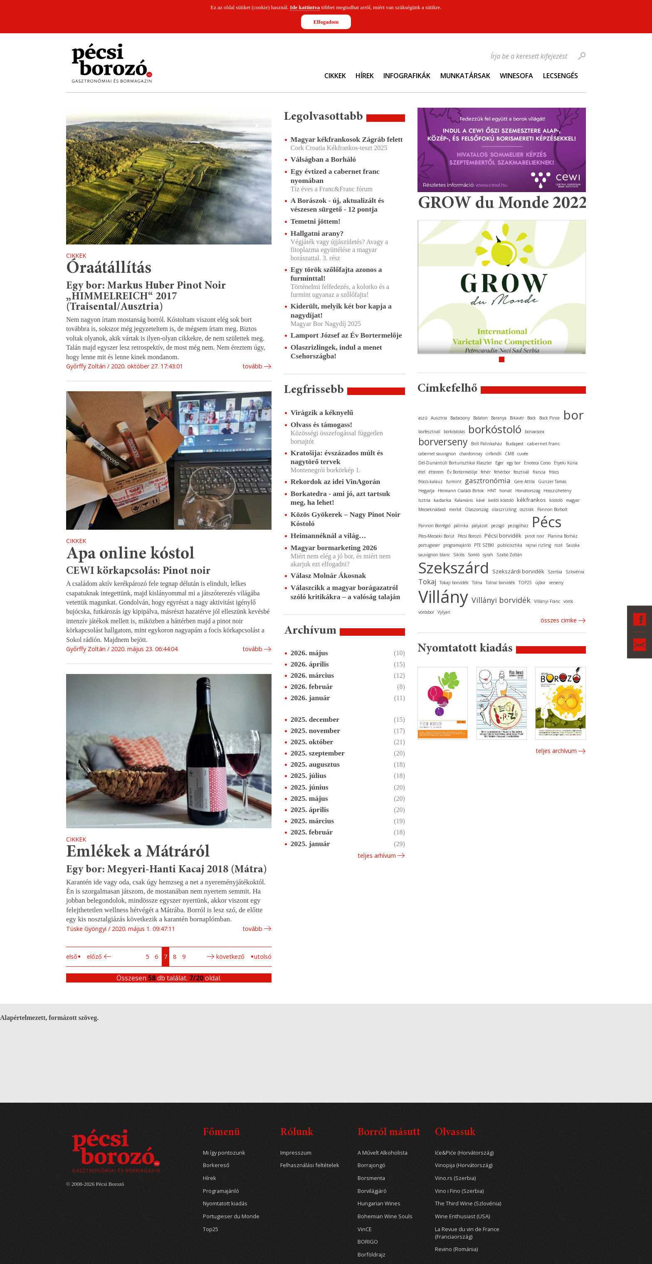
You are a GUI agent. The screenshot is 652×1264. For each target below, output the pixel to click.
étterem (436, 472)
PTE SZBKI (484, 545)
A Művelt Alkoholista (383, 1152)
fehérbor (502, 472)
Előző (94, 956)
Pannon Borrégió (434, 525)
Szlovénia (575, 572)
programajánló (457, 545)
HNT (491, 491)
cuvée (522, 454)
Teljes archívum (556, 751)
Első (71, 956)
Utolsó (263, 956)
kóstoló (556, 500)
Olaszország (476, 509)
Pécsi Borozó (469, 536)
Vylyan (443, 612)
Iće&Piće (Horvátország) (464, 1152)
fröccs (554, 472)
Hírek (365, 76)
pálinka (461, 525)
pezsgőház (518, 525)
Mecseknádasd (432, 509)
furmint (454, 481)
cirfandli (493, 454)
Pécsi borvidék (502, 535)
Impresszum (295, 1152)
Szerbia (555, 572)
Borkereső (216, 1165)
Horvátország (527, 491)
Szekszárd (453, 567)
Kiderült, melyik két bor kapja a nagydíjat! (341, 310)
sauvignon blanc (434, 555)
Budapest (515, 444)
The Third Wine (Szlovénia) (468, 1203)
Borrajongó (371, 1165)
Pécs (547, 521)
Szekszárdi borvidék (518, 571)
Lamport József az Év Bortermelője (346, 335)
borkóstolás (454, 431)
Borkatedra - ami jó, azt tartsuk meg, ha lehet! (340, 497)
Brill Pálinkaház (486, 444)
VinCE (365, 1229)
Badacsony (460, 418)
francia (539, 472)
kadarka (442, 500)
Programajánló (221, 1191)
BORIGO (368, 1241)
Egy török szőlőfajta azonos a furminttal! (336, 273)
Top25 (210, 1229)
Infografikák (406, 76)
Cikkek (335, 76)
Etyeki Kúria (566, 463)
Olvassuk (455, 1133)
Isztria (424, 500)
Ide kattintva (305, 7)
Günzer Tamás (552, 481)
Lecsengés (560, 76)
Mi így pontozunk (224, 1152)
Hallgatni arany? (317, 233)
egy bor (514, 463)
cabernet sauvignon (437, 454)
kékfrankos (531, 500)
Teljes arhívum (377, 855)
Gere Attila (524, 481)
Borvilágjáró (372, 1191)
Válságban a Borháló (323, 159)
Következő (230, 956)
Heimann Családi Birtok (461, 491)
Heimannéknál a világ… (328, 535)
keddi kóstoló (501, 500)
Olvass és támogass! (322, 424)
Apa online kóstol (130, 554)
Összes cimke (559, 620)
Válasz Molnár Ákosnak (328, 575)
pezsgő (497, 525)
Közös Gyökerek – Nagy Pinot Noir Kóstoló (345, 518)
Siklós (458, 555)
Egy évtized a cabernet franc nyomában (335, 175)
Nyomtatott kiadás (225, 1203)
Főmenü (221, 1133)
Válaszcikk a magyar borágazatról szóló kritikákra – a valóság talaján (345, 591)
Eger (499, 463)
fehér (486, 472)
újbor (540, 582)
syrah (488, 555)
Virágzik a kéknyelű (322, 412)
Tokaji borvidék (454, 582)
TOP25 (525, 582)
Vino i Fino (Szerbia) (459, 1191)
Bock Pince (549, 418)
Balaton (480, 418)
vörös (568, 601)
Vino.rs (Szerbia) (455, 1178)
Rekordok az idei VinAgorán (335, 481)
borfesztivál (429, 431)
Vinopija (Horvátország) (463, 1165)
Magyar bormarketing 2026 (334, 547)
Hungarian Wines (379, 1203)
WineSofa (516, 76)
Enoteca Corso (537, 463)
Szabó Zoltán (509, 555)
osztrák (527, 509)
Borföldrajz (371, 1254)
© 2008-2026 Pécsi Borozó (95, 1184)
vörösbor (426, 612)
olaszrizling (503, 509)
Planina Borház (563, 536)
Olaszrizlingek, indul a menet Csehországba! (336, 351)
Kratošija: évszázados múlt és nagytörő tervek (337, 457)
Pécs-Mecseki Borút (436, 536)
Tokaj (427, 581)
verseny (556, 582)
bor (573, 414)
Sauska (573, 545)
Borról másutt (389, 1133)
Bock (531, 418)
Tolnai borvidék (500, 582)
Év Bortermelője (462, 472)
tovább (252, 366)
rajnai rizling (538, 545)
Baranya (498, 418)
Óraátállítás (108, 268)
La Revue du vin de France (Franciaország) (467, 1233)
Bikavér (517, 418)
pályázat (480, 525)
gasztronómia (488, 480)
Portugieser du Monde (231, 1216)
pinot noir (534, 536)
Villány (443, 596)
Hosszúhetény (557, 491)
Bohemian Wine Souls (385, 1216)
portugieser (429, 545)
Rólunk (296, 1133)
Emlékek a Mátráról (138, 852)
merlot (455, 509)
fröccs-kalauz (430, 481)
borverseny (443, 441)
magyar (573, 500)
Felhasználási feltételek (309, 1165)
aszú (422, 418)
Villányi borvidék (501, 600)
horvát (505, 491)
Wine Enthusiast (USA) (462, 1216)
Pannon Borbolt (552, 509)
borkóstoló (494, 429)
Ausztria (439, 418)
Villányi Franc (547, 601)
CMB (509, 454)
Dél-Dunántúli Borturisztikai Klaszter (455, 463)
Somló (473, 555)
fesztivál (521, 472)
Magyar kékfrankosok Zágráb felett (347, 139)
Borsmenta (371, 1178)
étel (421, 472)
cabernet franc (543, 443)
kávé (480, 500)
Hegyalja (426, 491)
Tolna (477, 582)
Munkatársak (465, 76)
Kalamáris (463, 500)
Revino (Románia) (456, 1249)
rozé (558, 545)
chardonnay (470, 454)
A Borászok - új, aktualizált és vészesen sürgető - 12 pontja (337, 204)
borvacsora (534, 431)
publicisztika (509, 545)
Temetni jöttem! (316, 221)
